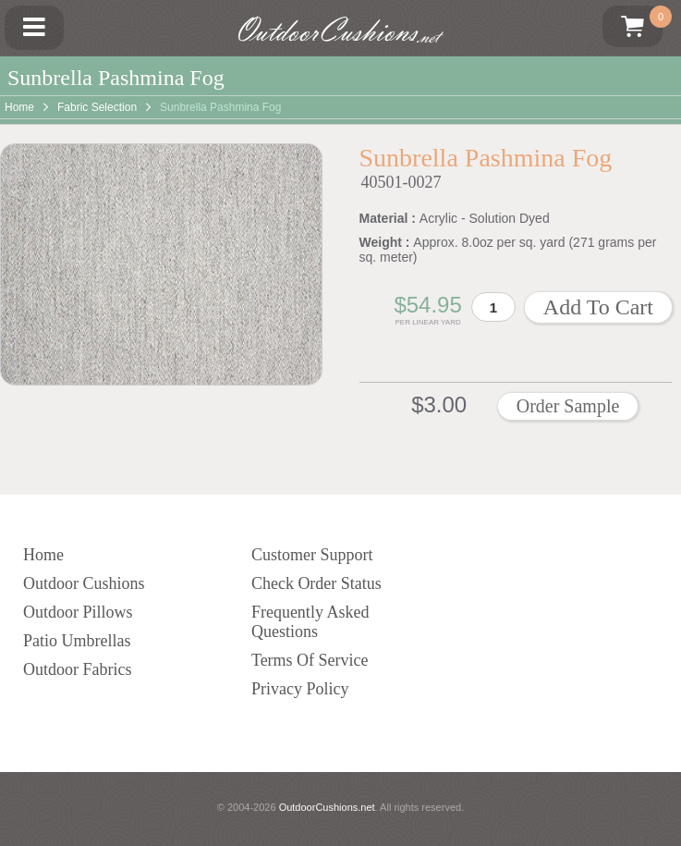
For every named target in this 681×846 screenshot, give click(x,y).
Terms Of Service (310, 660)
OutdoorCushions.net (327, 807)
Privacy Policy (300, 689)
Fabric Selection (97, 107)
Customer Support (312, 555)
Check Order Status (316, 583)
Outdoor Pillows (78, 612)
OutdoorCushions (340, 30)
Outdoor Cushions (84, 583)
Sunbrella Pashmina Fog (220, 107)
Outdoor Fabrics (77, 669)
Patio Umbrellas (76, 640)
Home (19, 107)
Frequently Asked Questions (310, 622)
